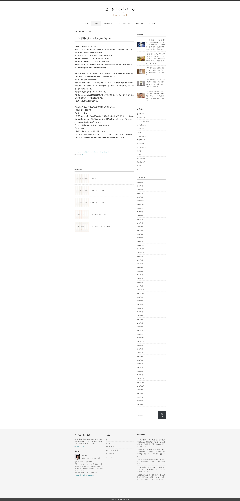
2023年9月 (140, 301)
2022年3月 (140, 367)
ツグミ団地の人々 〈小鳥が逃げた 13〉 (100, 152)
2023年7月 (140, 308)
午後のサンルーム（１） (98, 214)
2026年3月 (140, 189)
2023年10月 (140, 297)
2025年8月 (140, 215)
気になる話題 (139, 23)
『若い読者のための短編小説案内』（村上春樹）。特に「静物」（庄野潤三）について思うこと (151, 462)
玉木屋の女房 (141, 162)
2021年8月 (140, 393)
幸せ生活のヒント (108, 23)
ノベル (96, 23)
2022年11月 (140, 338)
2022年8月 (140, 349)
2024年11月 (140, 249)
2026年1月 (140, 197)
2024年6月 (140, 267)
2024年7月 (140, 264)
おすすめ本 (140, 114)
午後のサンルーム (142, 140)
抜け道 (139, 151)
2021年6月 (140, 401)
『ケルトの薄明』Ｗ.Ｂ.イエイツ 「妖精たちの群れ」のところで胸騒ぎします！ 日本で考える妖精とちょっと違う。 (151, 469)
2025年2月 (140, 238)
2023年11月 (140, 293)
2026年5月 (140, 182)
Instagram (91, 475)
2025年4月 (140, 230)
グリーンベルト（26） (97, 202)
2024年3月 (140, 278)
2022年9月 (140, 345)
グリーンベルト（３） (97, 178)
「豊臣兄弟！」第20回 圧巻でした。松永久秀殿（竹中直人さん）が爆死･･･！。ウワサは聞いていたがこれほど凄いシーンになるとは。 (155, 96)
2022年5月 (140, 360)
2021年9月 (140, 390)
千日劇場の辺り (141, 136)
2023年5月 (140, 315)
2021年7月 (140, 397)
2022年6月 (140, 356)
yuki (82, 154)
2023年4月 (140, 319)
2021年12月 (140, 378)
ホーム (86, 23)
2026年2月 (140, 193)
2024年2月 (140, 282)
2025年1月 (140, 241)
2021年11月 (140, 382)
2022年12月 (140, 334)
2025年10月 (140, 208)
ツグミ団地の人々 (80, 32)
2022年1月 (140, 375)
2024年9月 (140, 256)
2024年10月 (140, 252)
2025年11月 (140, 204)
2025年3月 (140, 234)
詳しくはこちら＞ (79, 446)
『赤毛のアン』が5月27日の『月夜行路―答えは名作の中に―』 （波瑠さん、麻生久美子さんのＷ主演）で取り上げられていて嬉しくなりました (155, 58)
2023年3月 (140, 323)
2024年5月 (140, 271)
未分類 (139, 154)
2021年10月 (140, 386)
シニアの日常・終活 (124, 23)
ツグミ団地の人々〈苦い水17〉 (100, 227)
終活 (138, 169)
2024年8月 (140, 260)
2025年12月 (140, 201)
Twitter (84, 475)
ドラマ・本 (152, 23)
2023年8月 (140, 304)
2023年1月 (140, 330)
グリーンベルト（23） (97, 190)
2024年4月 (140, 275)
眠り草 (139, 166)
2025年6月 (140, 223)
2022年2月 (140, 371)
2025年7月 (140, 219)
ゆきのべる (114, 499)
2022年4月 (140, 364)
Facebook (78, 475)
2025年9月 (140, 212)
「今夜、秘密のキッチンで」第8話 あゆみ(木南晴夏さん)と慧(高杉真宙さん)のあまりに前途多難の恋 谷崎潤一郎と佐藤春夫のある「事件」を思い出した (155, 44)
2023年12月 (140, 289)
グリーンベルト (141, 117)
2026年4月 (140, 186)
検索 (162, 415)
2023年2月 (140, 327)
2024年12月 (140, 245)
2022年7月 (140, 352)
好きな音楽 (140, 143)
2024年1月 (140, 286)
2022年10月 (140, 341)
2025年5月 (140, 227)
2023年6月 (140, 312)
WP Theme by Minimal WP (123, 499)
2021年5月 (140, 404)
